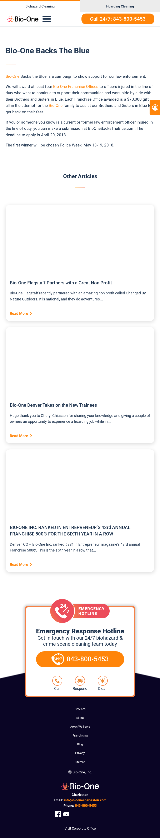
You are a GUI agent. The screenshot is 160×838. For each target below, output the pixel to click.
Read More (19, 313)
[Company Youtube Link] (66, 814)
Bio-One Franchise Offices (75, 86)
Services (80, 709)
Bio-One (12, 76)
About (80, 717)
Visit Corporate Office (80, 828)
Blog (80, 744)
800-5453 (86, 806)
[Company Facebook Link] (58, 814)
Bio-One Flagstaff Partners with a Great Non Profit (61, 282)
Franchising (80, 735)
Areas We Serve (80, 726)
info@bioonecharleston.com (85, 800)
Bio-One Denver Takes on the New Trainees (53, 405)
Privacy (80, 753)
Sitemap (80, 762)
